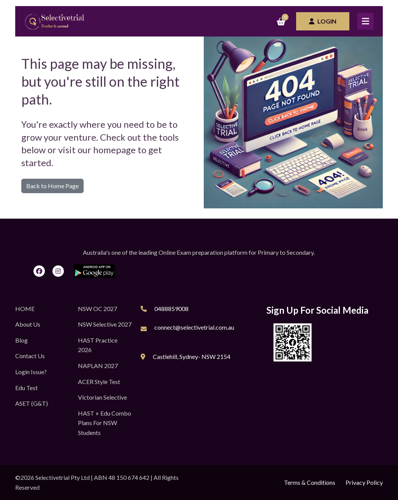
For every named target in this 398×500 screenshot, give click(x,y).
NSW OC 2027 (97, 308)
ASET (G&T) (31, 403)
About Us (27, 324)
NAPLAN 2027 (98, 365)
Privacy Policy (364, 482)
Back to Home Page (52, 185)
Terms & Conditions (309, 482)
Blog (21, 340)
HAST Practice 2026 (97, 345)
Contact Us (30, 355)
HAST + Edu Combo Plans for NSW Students (104, 423)
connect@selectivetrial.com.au (194, 327)
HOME (25, 308)
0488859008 (171, 308)
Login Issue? (31, 371)
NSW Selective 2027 (105, 324)
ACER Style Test (99, 381)
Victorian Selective (102, 397)
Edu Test (26, 387)
